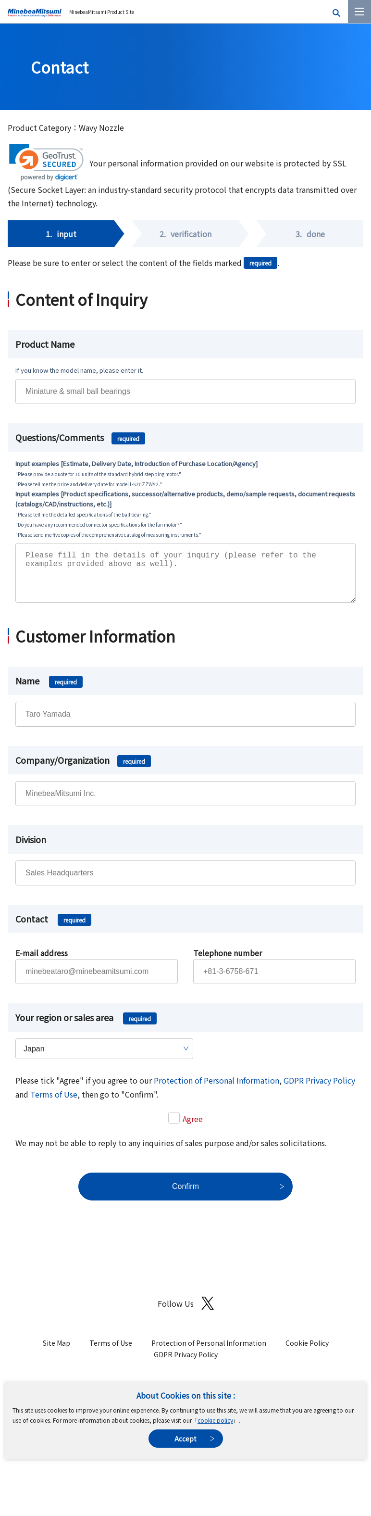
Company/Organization (83, 769)
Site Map (56, 1352)
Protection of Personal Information (216, 1090)
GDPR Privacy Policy (319, 1090)
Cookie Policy (307, 1352)
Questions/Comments (80, 437)
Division (30, 849)
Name (49, 690)
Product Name (44, 344)
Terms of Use (53, 1104)
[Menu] (359, 11)
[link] (46, 162)
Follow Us (186, 1312)
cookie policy (215, 1420)
